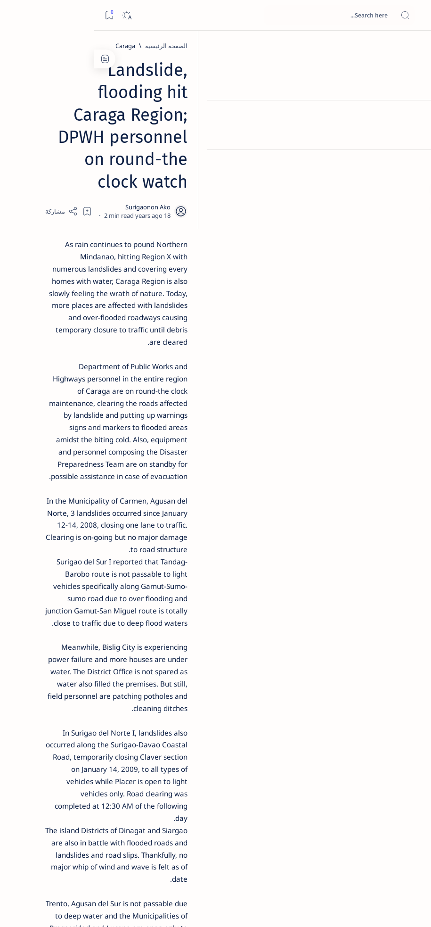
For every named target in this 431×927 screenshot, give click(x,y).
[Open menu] (413, 15)
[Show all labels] (110, 544)
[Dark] (32, 15)
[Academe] (39, 497)
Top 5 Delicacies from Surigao (66, 154)
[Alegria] (71, 251)
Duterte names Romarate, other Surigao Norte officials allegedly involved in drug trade (68, 279)
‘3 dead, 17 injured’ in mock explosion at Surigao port (71, 392)
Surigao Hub (343, 908)
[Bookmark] (15, 15)
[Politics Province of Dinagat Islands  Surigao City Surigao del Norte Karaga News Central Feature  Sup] (103, 450)
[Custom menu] (413, 165)
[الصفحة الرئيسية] (413, 47)
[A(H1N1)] (103, 474)
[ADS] (103, 521)
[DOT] (71, 312)
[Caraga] (323, 45)
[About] (413, 115)
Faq (38, 575)
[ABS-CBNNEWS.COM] (103, 497)
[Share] (168, 142)
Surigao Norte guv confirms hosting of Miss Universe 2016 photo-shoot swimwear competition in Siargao (66, 341)
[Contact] (413, 134)
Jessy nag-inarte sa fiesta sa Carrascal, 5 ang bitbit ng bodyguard (69, 222)
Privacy (62, 575)
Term (126, 575)
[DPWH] (333, 797)
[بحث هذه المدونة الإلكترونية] (245, 15)
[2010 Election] (39, 450)
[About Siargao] (39, 474)
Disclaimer (95, 575)
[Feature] (75, 142)
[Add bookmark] (193, 142)
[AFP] (39, 521)
